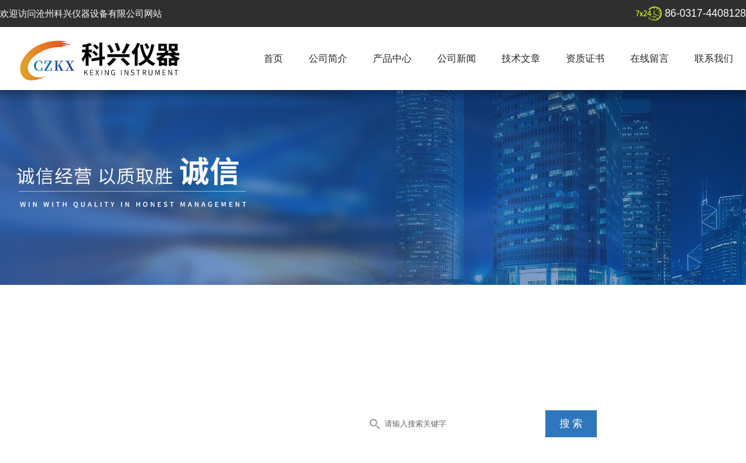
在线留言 (649, 58)
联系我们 (714, 58)
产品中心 (392, 58)
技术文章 (521, 58)
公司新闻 (456, 58)
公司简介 (328, 58)
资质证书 (585, 58)
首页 (273, 58)
